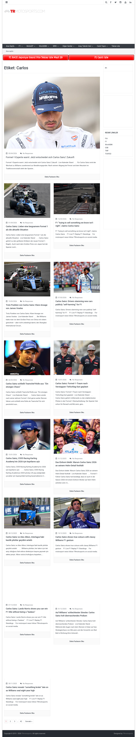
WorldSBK (43, 46)
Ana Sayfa (10, 46)
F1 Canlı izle (101, 57)
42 (21, 721)
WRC (55, 46)
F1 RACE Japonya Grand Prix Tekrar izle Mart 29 (36, 57)
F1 (20, 46)
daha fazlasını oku (52, 177)
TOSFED (108, 154)
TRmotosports (27, 733)
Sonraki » (28, 721)
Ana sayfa (9, 51)
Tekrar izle (116, 46)
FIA (106, 138)
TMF (107, 151)
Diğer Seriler (67, 46)
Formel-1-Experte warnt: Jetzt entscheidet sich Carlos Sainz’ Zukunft (40, 157)
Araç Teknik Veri (84, 46)
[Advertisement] (90, 24)
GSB (106, 148)
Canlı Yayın (101, 46)
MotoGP (30, 46)
